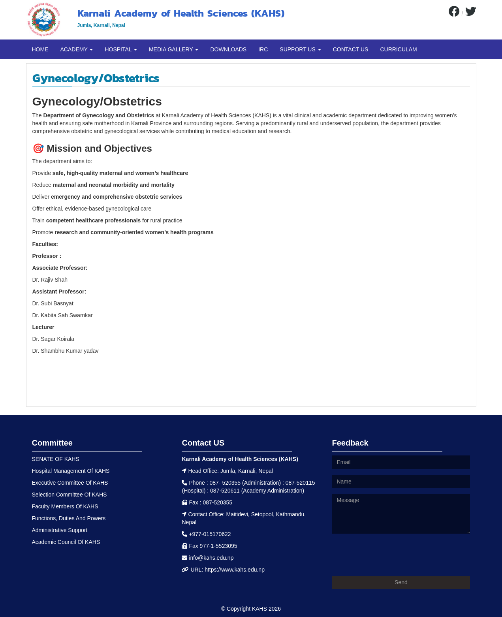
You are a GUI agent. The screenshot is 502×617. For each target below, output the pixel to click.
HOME (40, 49)
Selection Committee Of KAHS (69, 494)
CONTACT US (351, 49)
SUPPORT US (300, 49)
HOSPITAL (121, 49)
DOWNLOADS (228, 49)
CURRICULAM (398, 49)
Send (401, 582)
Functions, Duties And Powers (69, 518)
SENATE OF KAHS (55, 459)
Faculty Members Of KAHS (65, 506)
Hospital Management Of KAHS (71, 471)
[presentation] (392, 555)
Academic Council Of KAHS (66, 542)
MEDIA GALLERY (173, 49)
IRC (263, 49)
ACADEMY (76, 49)
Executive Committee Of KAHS (70, 483)
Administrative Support (60, 530)
